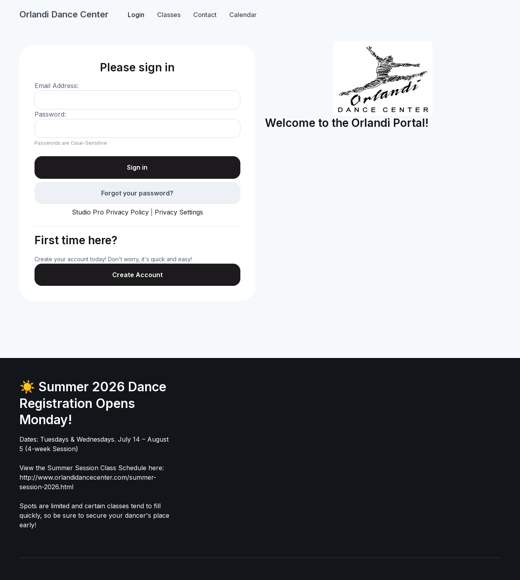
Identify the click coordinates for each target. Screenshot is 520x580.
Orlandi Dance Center (64, 14)
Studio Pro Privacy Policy (110, 212)
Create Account (137, 275)
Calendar (243, 15)
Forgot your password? (137, 193)
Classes (168, 15)
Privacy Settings (179, 212)
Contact (205, 15)
